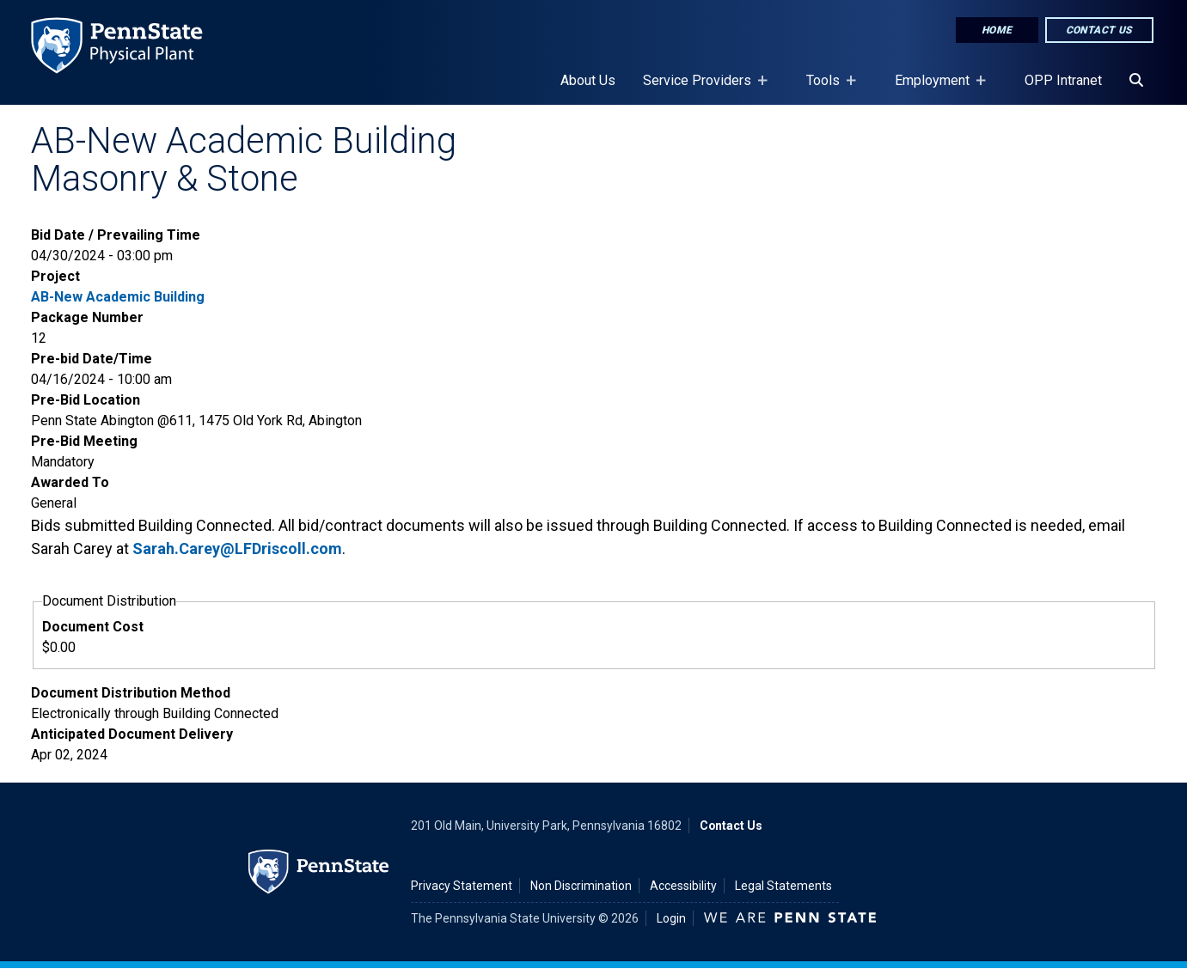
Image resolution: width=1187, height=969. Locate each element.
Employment (935, 88)
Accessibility (683, 886)
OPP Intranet (1063, 80)
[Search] (1136, 81)
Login (671, 918)
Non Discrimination (581, 886)
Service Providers (700, 88)
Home (997, 30)
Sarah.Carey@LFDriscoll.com (237, 548)
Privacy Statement (461, 886)
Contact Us (1099, 30)
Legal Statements (783, 886)
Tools (826, 88)
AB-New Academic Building (118, 297)
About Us (587, 80)
